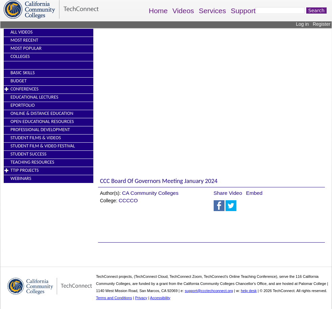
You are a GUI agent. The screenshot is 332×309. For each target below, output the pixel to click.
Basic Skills (22, 73)
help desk (249, 291)
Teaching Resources (32, 162)
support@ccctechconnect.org (209, 291)
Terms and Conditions (114, 298)
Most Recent (24, 40)
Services (212, 11)
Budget (18, 81)
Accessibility (160, 298)
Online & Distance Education (41, 113)
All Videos (21, 32)
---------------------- (26, 64)
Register (321, 24)
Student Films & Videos (35, 138)
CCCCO (128, 200)
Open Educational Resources (42, 121)
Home (158, 11)
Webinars (20, 178)
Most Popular (26, 48)
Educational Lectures (34, 97)
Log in (302, 24)
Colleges (20, 56)
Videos (183, 11)
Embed (254, 193)
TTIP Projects (24, 170)
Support (243, 11)
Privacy (141, 298)
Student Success (28, 154)
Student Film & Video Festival (42, 146)
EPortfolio (22, 105)
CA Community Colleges (150, 193)
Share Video (228, 193)
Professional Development (40, 129)
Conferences (24, 89)
